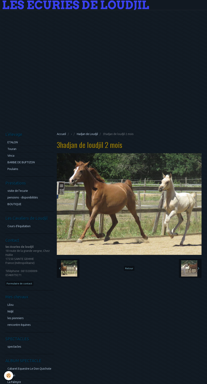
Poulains (12, 169)
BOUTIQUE (14, 204)
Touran (11, 149)
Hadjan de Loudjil (87, 134)
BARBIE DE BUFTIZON (21, 162)
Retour (129, 268)
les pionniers (15, 318)
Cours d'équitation (19, 226)
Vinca (10, 155)
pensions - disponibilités (22, 197)
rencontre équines (19, 324)
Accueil (61, 134)
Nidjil (10, 311)
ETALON (12, 142)
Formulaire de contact (19, 283)
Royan (11, 375)
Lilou (10, 304)
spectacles (14, 346)
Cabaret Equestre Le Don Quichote (29, 368)
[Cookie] (8, 375)
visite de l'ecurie (17, 190)
